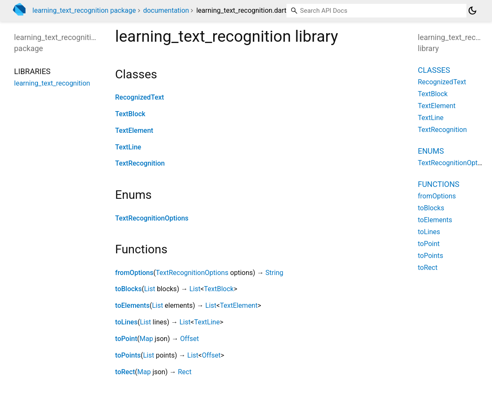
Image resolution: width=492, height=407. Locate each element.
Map (146, 339)
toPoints (128, 355)
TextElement (134, 130)
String (275, 273)
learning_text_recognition (52, 83)
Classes (434, 70)
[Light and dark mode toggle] (472, 10)
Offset (189, 339)
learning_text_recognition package (84, 10)
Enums (431, 150)
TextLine (128, 147)
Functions (438, 184)
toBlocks (128, 289)
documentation (166, 10)
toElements (132, 305)
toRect (125, 372)
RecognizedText (139, 97)
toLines (126, 322)
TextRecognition (140, 163)
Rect (184, 372)
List (149, 289)
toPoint (126, 339)
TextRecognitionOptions (151, 218)
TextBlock (130, 114)
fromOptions (134, 273)
